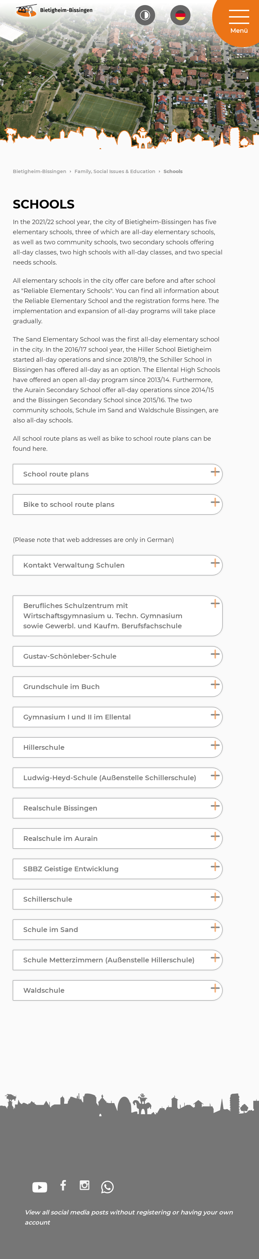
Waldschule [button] (43, 990)
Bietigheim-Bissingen (39, 171)
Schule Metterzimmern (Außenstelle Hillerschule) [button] (109, 960)
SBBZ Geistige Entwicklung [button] (71, 869)
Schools (173, 171)
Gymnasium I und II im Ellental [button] (77, 717)
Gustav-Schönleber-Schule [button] (69, 656)
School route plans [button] (56, 474)
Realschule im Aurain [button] (60, 838)
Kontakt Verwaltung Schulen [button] (74, 565)
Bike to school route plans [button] (68, 504)
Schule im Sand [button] (50, 930)
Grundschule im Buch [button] (61, 687)
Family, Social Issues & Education (115, 171)
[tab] (118, 474)
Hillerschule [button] (43, 747)
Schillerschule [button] (47, 899)
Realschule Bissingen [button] (60, 808)
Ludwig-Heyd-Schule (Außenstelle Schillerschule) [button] (109, 778)
